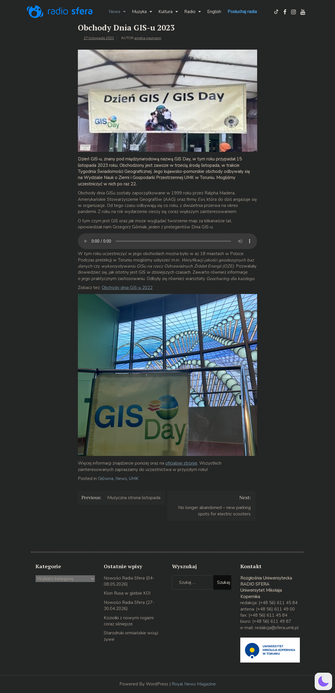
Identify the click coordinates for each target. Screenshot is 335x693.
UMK (134, 478)
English (214, 12)
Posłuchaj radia (242, 12)
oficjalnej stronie (181, 463)
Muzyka (139, 12)
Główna (105, 478)
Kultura (165, 12)
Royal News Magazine (194, 684)
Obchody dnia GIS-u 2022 (127, 287)
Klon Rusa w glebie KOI (127, 593)
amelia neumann (147, 38)
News (114, 12)
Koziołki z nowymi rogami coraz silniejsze (129, 621)
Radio (190, 12)
